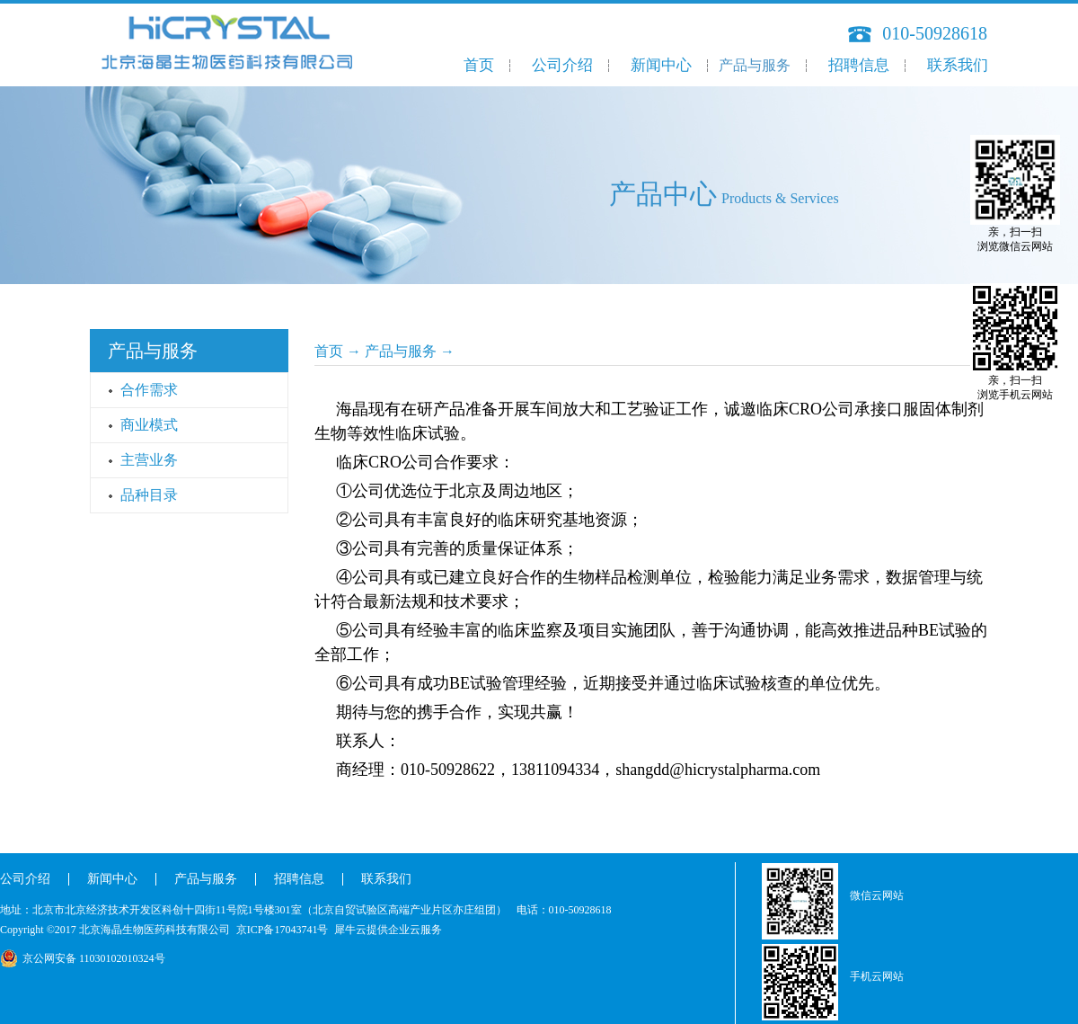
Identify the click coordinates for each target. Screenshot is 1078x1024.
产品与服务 (401, 351)
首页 (479, 65)
